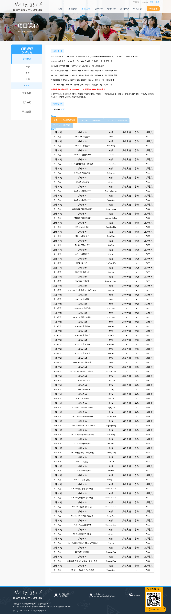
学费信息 (111, 9)
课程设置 (26, 111)
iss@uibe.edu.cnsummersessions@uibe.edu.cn (104, 595)
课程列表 (26, 59)
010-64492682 (70, 595)
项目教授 (26, 93)
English (145, 2)
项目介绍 (72, 9)
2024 (53, 129)
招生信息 (98, 9)
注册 (158, 2)
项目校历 (26, 102)
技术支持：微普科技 (38, 611)
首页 (60, 9)
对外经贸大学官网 (29, 604)
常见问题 (137, 9)
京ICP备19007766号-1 (21, 611)
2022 (53, 116)
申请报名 (153, 8)
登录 (152, 2)
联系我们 (136, 2)
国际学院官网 (43, 604)
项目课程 (85, 9)
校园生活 (124, 9)
